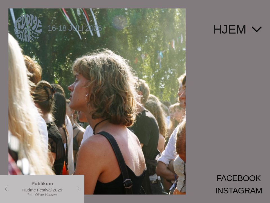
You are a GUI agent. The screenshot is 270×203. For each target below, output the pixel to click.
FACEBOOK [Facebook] (239, 178)
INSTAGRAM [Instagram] (238, 190)
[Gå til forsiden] (135, 21)
